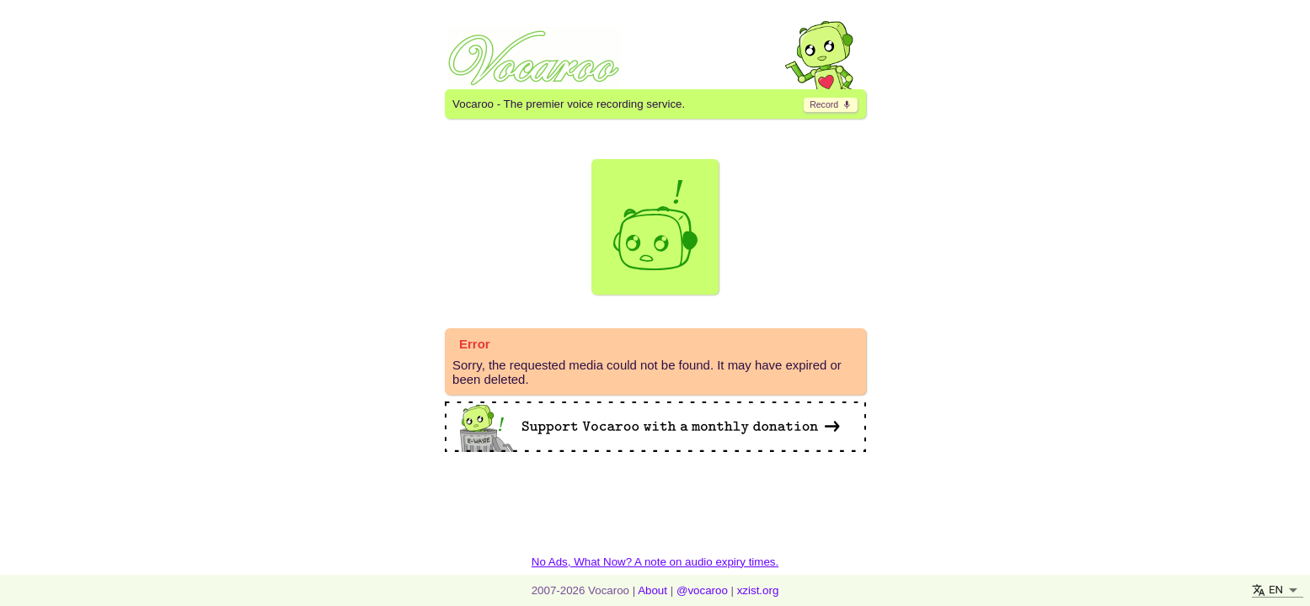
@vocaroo (702, 590)
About (652, 590)
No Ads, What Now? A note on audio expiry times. (655, 562)
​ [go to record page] (831, 104)
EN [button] (1276, 589)
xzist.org (758, 590)
